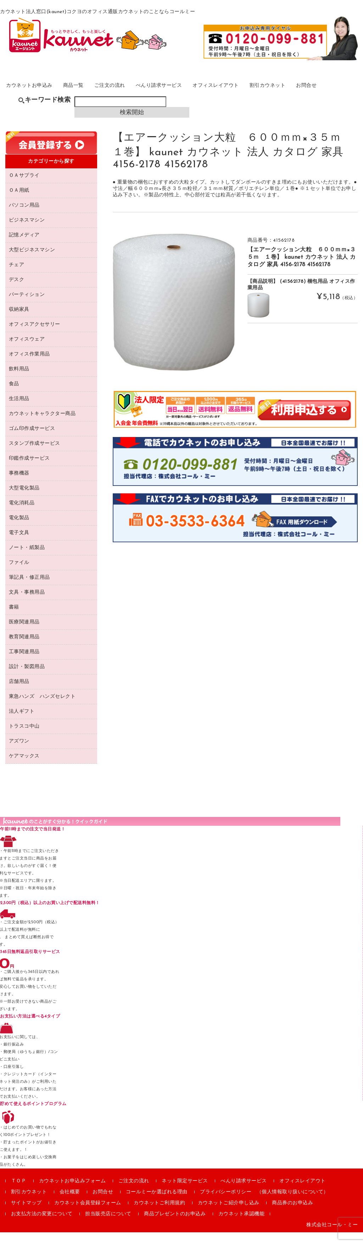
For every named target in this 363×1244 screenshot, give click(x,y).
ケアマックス (24, 768)
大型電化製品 (24, 500)
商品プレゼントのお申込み (175, 1225)
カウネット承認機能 (241, 1225)
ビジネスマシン (27, 232)
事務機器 (19, 485)
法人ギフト (22, 723)
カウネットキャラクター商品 (42, 425)
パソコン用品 (24, 217)
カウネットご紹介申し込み (228, 1214)
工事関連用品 (24, 663)
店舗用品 (19, 693)
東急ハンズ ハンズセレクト (42, 708)
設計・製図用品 (27, 678)
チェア (16, 276)
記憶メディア (24, 247)
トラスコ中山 (24, 738)
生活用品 (19, 410)
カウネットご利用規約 (159, 1214)
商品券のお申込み (292, 1214)
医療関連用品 (24, 634)
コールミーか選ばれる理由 (157, 1203)
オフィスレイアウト (241, 93)
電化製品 (19, 529)
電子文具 (19, 544)
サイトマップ (26, 1214)
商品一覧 (85, 93)
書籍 (14, 619)
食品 (14, 395)
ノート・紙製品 (27, 559)
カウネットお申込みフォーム (72, 1192)
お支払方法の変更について (42, 1225)
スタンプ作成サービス (34, 455)
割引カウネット (297, 93)
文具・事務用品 (27, 604)
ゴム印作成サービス (32, 440)
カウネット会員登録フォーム (87, 1214)
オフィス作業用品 (29, 366)
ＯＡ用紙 (19, 202)
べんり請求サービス (179, 93)
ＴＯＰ (19, 1192)
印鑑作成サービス (29, 470)
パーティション (27, 306)
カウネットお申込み (36, 93)
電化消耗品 (22, 514)
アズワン (19, 753)
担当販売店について (108, 1225)
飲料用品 (19, 380)
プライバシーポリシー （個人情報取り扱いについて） (264, 1203)
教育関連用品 (24, 648)
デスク (16, 291)
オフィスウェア (27, 351)
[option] (174, 314)
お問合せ (340, 93)
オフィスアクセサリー (34, 336)
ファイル (19, 574)
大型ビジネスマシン (32, 261)
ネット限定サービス (185, 1192)
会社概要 (70, 1203)
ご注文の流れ (125, 93)
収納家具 (19, 321)
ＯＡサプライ (24, 187)
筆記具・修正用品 (29, 589)
